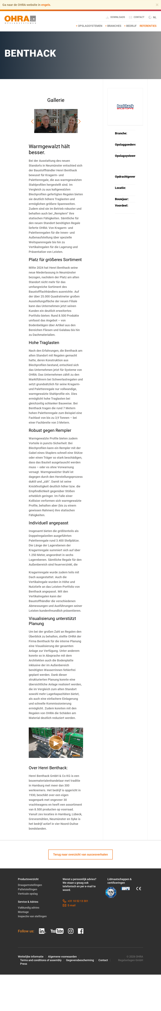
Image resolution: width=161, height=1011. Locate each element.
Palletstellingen (27, 889)
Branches (114, 25)
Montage (23, 911)
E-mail (69, 905)
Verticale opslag (28, 893)
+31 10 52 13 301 (75, 901)
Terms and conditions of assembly (41, 960)
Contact (136, 17)
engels (45, 5)
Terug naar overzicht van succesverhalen (80, 854)
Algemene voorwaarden (62, 956)
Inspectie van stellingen (32, 916)
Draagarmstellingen (30, 885)
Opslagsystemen (90, 25)
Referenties (148, 25)
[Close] (157, 5)
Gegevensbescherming (80, 960)
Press (23, 963)
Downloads (115, 17)
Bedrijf (131, 25)
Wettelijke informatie (30, 956)
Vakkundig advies (28, 907)
